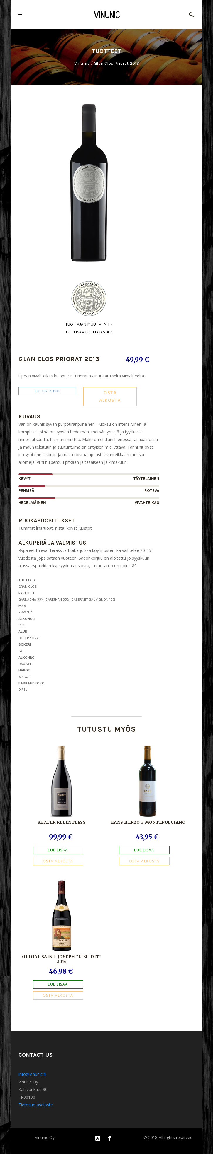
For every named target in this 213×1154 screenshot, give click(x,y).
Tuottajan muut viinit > (89, 324)
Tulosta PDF (47, 391)
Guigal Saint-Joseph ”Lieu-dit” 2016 (61, 959)
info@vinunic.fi (32, 1074)
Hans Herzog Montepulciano (148, 822)
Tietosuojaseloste (35, 1104)
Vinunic (82, 63)
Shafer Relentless (62, 822)
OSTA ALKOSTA (110, 396)
